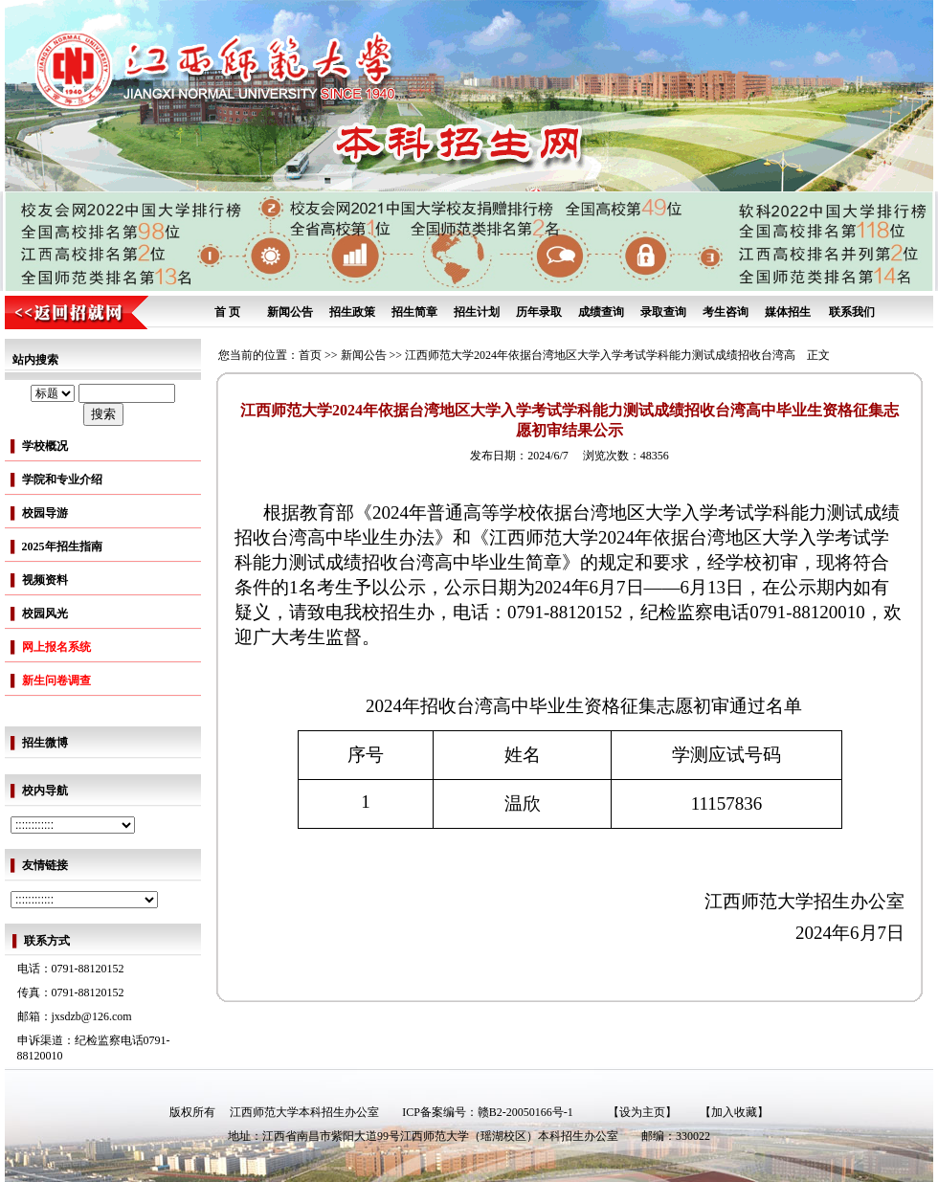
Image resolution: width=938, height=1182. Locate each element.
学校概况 (45, 446)
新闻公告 (290, 312)
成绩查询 (601, 312)
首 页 (227, 312)
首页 (310, 355)
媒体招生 (788, 312)
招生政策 (352, 312)
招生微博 (45, 742)
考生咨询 (725, 312)
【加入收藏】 (734, 1112)
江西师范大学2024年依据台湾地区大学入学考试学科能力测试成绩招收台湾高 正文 (617, 355)
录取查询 (663, 312)
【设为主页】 (642, 1112)
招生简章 (414, 312)
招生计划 (477, 312)
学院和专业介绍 (62, 479)
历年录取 (539, 312)
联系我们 (852, 312)
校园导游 (45, 513)
